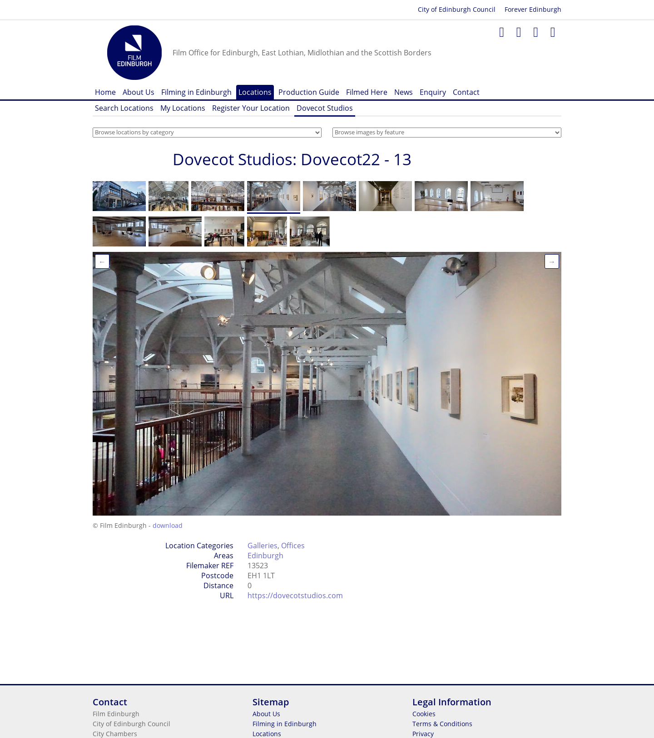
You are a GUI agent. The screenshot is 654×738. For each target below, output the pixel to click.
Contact (466, 92)
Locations (255, 92)
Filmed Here (366, 92)
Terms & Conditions (442, 723)
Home (105, 92)
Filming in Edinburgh (196, 92)
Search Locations (124, 108)
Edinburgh (265, 556)
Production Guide (308, 92)
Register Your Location (251, 108)
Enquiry (433, 92)
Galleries (262, 546)
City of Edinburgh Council (456, 9)
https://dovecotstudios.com (295, 595)
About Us (138, 92)
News (403, 92)
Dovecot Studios (325, 108)
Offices (293, 546)
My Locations (182, 108)
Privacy (423, 733)
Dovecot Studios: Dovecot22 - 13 (292, 159)
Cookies (424, 713)
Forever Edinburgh (533, 9)
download (168, 525)
